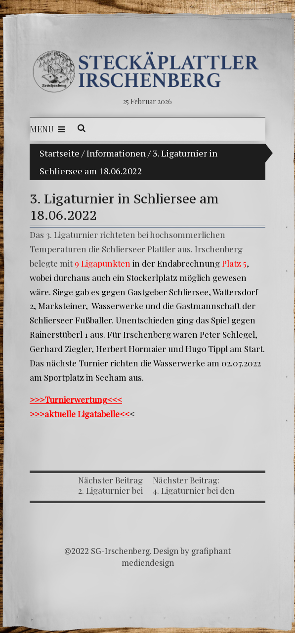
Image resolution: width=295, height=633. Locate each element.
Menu (47, 128)
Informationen (116, 153)
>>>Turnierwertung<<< (76, 399)
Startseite (60, 153)
